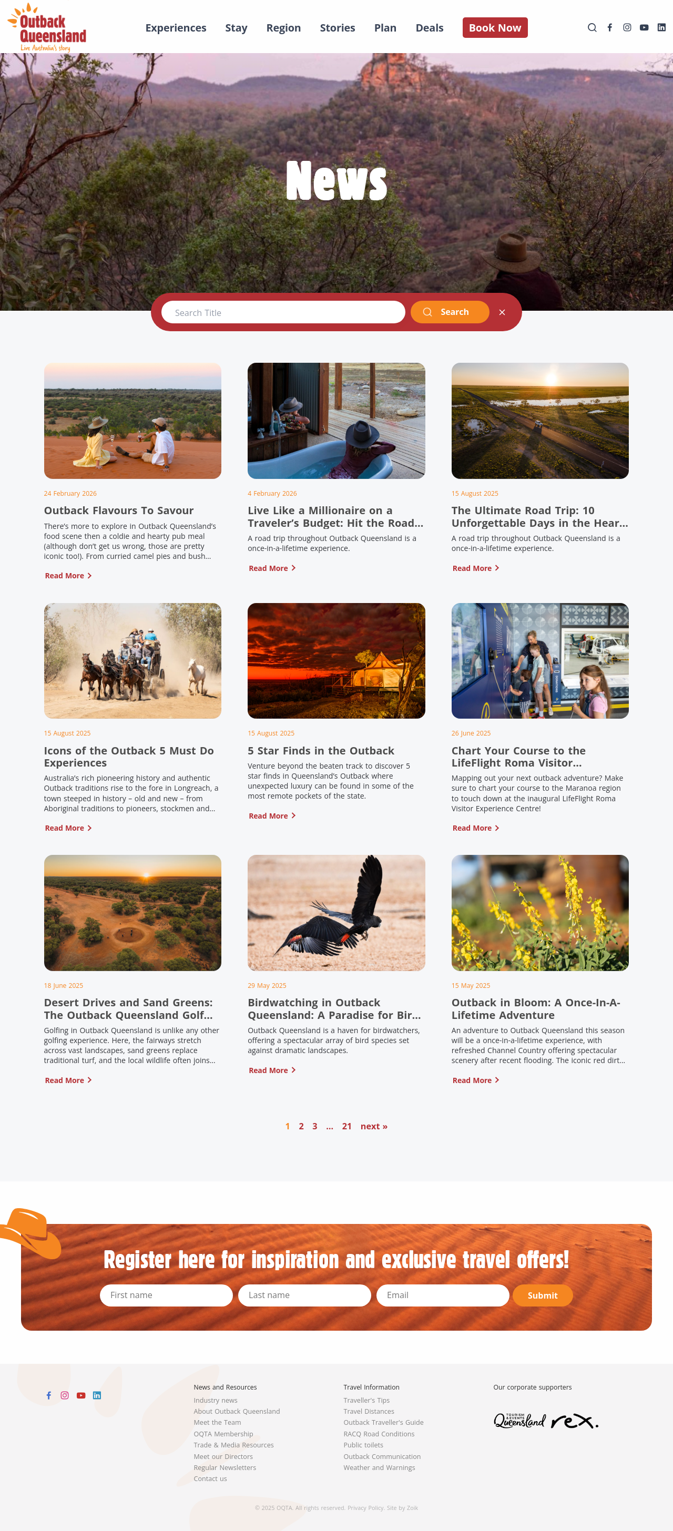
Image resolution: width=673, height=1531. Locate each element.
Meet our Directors (223, 1456)
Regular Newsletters (225, 1467)
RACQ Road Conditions (379, 1434)
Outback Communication (382, 1456)
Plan (385, 28)
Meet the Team (217, 1422)
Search (445, 312)
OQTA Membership (223, 1434)
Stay (237, 28)
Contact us (210, 1478)
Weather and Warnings (379, 1467)
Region (284, 28)
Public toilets (364, 1445)
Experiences (175, 28)
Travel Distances (369, 1411)
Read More (64, 575)
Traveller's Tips (367, 1400)
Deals (429, 28)
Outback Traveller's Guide (384, 1422)
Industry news (216, 1400)
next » (374, 1126)
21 (347, 1126)
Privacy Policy (365, 1508)
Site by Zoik (402, 1508)
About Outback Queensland (237, 1411)
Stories (337, 28)
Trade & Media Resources (234, 1445)
